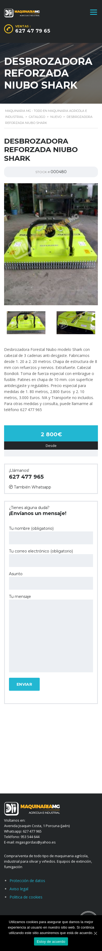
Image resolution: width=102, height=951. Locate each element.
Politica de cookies (26, 897)
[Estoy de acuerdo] (95, 933)
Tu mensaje (51, 633)
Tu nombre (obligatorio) (51, 535)
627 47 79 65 (32, 31)
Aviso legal (19, 888)
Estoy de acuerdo (51, 942)
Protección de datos (27, 880)
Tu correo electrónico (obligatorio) (51, 558)
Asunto (51, 580)
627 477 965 (26, 476)
